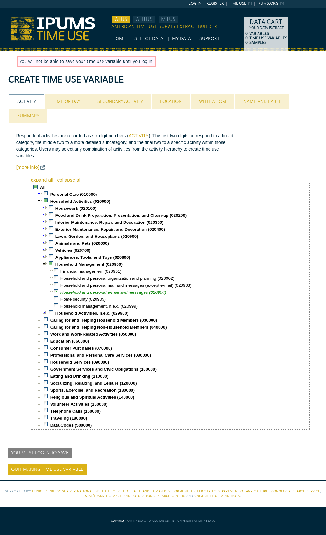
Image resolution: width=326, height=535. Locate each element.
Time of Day (66, 102)
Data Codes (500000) (71, 425)
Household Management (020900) (89, 264)
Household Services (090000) (79, 362)
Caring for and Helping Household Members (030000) (103, 320)
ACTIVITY (139, 135)
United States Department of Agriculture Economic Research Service (255, 491)
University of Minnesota (217, 496)
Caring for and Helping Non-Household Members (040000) (108, 327)
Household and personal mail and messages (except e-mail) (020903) (126, 285)
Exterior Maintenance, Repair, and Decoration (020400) (110, 229)
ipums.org (268, 3)
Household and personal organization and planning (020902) (117, 278)
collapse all (69, 179)
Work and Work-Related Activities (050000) (93, 334)
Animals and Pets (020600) (82, 243)
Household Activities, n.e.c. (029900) (92, 313)
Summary (28, 116)
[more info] (27, 167)
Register (215, 3)
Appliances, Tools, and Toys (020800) (92, 257)
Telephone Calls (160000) (75, 411)
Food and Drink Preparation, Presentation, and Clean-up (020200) (121, 215)
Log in (195, 3)
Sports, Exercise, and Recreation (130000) (92, 390)
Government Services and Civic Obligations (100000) (103, 369)
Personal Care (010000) (73, 194)
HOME (119, 39)
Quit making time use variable (47, 469)
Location (171, 102)
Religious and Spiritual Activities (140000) (92, 397)
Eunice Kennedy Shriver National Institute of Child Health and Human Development (110, 491)
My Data (181, 39)
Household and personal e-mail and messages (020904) (113, 292)
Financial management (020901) (91, 271)
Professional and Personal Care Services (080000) (100, 355)
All (43, 187)
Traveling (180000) (68, 418)
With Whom (212, 102)
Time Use (237, 3)
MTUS (168, 19)
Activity (26, 102)
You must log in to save (39, 453)
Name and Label (262, 102)
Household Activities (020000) (80, 201)
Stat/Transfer (97, 496)
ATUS (121, 19)
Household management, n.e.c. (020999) (99, 306)
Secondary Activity (120, 102)
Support (209, 39)
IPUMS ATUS (13, 10)
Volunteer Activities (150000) (79, 404)
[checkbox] (35, 186)
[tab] (26, 101)
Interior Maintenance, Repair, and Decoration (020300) (109, 222)
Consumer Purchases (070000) (81, 348)
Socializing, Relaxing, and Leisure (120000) (93, 383)
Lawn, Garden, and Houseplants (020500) (96, 236)
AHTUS (144, 19)
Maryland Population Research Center (148, 496)
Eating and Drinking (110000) (79, 376)
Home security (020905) (83, 299)
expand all (42, 179)
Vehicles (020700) (72, 250)
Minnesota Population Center (153, 521)
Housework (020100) (75, 208)
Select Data (148, 39)
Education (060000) (69, 341)
